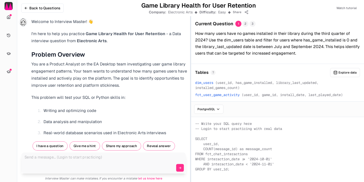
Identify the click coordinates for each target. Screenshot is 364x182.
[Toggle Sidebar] (17, 91)
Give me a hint (85, 146)
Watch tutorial (346, 8)
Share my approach (121, 146)
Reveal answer (159, 146)
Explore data (345, 73)
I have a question (49, 146)
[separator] (190, 91)
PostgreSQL (208, 109)
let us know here (150, 178)
